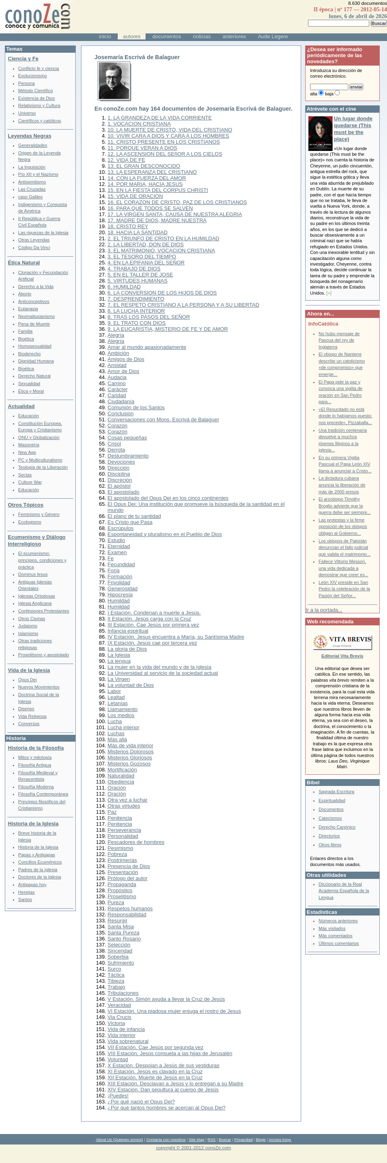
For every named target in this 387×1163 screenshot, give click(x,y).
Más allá (117, 739)
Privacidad (243, 1139)
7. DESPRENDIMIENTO (136, 299)
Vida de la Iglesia (29, 670)
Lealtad (116, 697)
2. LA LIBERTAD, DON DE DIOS (146, 244)
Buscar (225, 1139)
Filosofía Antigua (34, 765)
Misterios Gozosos (129, 764)
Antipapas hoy (32, 884)
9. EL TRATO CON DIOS (137, 323)
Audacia (117, 377)
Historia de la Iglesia (33, 824)
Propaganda (122, 884)
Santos (25, 899)
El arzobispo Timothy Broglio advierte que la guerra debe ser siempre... (344, 506)
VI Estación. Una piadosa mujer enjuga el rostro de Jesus (174, 1011)
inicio (105, 36)
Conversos (29, 723)
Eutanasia (28, 308)
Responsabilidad (127, 914)
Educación (28, 415)
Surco (114, 969)
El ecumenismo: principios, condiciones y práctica (42, 560)
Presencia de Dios (129, 866)
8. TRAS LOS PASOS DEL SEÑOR (149, 317)
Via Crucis (119, 1017)
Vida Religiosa (32, 716)
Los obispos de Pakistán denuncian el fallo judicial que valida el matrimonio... (344, 547)
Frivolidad (119, 582)
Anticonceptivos (33, 301)
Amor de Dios (123, 371)
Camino (117, 383)
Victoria (116, 1023)
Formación (120, 576)
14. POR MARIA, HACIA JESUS (145, 184)
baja (329, 93)
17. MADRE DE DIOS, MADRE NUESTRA (157, 220)
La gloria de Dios (127, 649)
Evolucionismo (32, 75)
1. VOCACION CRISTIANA (139, 124)
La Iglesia (119, 655)
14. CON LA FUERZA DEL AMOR (147, 178)
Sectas (25, 474)
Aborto (24, 293)
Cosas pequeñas (127, 438)
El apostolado (123, 492)
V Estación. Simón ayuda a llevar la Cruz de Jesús (166, 999)
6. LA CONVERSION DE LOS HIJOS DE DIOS (162, 293)
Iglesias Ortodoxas (36, 596)
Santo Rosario (124, 939)
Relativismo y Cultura (39, 105)
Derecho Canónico (337, 827)
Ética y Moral (31, 391)
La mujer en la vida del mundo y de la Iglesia (159, 667)
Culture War (30, 482)
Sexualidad (29, 383)
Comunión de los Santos (136, 407)
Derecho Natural (34, 375)
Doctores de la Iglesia (39, 876)
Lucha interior (123, 727)
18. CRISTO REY (128, 226)
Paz (112, 812)
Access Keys (279, 1139)
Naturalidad (121, 776)
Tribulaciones (123, 993)
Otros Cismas (31, 618)
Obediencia (121, 782)
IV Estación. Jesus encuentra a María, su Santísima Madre (176, 637)
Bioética (26, 338)
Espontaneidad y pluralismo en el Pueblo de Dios (165, 534)
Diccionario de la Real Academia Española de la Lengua (343, 891)
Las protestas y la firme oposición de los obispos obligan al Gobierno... (342, 527)
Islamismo (28, 633)
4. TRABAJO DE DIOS (134, 269)
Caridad (117, 395)
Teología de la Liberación (43, 467)
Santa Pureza (123, 933)
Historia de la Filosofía (36, 748)
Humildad (119, 601)
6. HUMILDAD (124, 287)
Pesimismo (120, 848)
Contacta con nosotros (166, 1139)
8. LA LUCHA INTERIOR (136, 311)
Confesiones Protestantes (43, 610)
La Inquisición (32, 167)
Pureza (116, 902)
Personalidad (123, 836)
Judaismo (27, 625)
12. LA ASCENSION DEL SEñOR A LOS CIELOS (165, 154)
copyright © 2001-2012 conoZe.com (193, 1147)
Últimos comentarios (338, 943)
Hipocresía (120, 595)
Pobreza (117, 854)
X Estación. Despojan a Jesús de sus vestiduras (163, 1065)
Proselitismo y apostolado (43, 654)
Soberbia (118, 957)
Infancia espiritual (128, 631)
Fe (111, 558)
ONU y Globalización (39, 437)
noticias (202, 36)
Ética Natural (24, 263)
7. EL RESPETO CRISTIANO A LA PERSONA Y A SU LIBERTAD (183, 305)
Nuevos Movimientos (39, 687)
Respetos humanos (130, 908)
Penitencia (120, 818)
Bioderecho (29, 353)
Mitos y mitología (35, 757)
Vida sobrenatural (128, 1041)
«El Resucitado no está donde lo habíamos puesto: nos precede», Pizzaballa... (345, 416)
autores (131, 36)
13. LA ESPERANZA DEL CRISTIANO (152, 172)
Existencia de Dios (36, 98)
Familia (25, 331)
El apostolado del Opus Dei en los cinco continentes (168, 498)
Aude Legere (273, 36)
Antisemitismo (32, 181)
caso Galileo (30, 196)
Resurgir (117, 921)
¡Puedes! (118, 1096)
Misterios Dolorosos (131, 752)
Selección (119, 945)
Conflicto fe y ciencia (38, 68)
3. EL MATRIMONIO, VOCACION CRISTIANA (161, 250)
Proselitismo (122, 896)
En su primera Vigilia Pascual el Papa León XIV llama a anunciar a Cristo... (344, 464)
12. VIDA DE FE (126, 160)
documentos (166, 36)
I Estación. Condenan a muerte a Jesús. (154, 613)
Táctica (116, 975)
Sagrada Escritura (336, 791)
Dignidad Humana (36, 361)
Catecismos (330, 818)
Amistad (117, 365)
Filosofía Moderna (36, 786)
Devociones (121, 462)
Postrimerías (122, 860)
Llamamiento (122, 709)
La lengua (119, 661)
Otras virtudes (124, 806)
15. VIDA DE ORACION (135, 196)
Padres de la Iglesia (37, 869)
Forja (114, 570)
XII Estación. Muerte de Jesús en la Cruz (155, 1077)
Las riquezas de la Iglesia (43, 232)
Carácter (118, 389)
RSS (212, 1139)
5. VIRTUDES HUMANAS (138, 281)
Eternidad (119, 546)
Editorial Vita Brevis (342, 656)
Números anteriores (338, 920)
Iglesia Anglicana (35, 603)
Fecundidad (121, 564)
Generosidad (122, 589)
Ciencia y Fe (23, 59)
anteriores (234, 36)
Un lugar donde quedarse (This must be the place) (353, 128)
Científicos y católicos (39, 120)
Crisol (114, 444)
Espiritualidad (331, 800)
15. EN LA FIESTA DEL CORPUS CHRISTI (158, 190)
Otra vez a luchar (128, 800)
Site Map (196, 1139)
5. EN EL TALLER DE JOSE (140, 275)
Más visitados (331, 928)
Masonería (28, 444)
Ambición (118, 353)
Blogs (261, 1139)
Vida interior (121, 1035)
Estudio (116, 540)
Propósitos (120, 890)
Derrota (116, 450)
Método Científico (35, 90)
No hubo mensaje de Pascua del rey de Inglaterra (339, 340)
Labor (114, 691)
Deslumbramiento (128, 456)
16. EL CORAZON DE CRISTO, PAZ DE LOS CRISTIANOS (177, 202)
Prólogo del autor (128, 878)
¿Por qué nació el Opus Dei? (141, 1102)
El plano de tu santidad (134, 516)
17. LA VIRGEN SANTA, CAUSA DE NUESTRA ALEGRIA (175, 214)
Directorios (329, 835)
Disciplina (119, 474)
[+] (329, 293)
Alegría (116, 335)
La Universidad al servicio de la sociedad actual (163, 673)
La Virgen (119, 679)
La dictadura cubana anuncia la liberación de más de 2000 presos (341, 485)
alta (313, 93)
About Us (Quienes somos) (119, 1139)
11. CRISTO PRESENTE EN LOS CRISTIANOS (164, 142)
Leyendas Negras (30, 136)
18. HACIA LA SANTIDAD (138, 232)
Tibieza (116, 981)
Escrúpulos (120, 528)
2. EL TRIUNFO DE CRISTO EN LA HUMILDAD (163, 238)
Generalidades (32, 145)
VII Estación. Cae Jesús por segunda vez (156, 1047)
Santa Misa (121, 927)
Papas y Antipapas (36, 854)
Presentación (123, 872)
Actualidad (21, 406)
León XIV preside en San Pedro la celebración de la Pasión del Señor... (344, 589)
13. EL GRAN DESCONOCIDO (144, 166)
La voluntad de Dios (131, 685)
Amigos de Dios (126, 359)
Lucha (115, 721)
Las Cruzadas (32, 189)
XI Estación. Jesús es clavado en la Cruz (155, 1071)
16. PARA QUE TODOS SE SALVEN (150, 208)
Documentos (330, 809)
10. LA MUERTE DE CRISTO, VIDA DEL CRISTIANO (170, 130)
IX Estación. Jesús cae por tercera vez (152, 643)
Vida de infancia (126, 1029)
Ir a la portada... (324, 610)
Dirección (118, 468)
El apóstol (119, 486)
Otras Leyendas (34, 239)
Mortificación (122, 770)
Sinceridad (120, 951)
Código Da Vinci (34, 247)
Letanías (118, 703)
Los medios (121, 715)
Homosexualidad (34, 346)
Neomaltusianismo (36, 316)
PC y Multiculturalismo (40, 460)
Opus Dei (27, 679)
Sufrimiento (121, 963)
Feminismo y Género (39, 514)
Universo (27, 113)
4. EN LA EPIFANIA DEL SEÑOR (146, 263)
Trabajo (116, 987)
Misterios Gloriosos (130, 758)
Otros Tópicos (26, 505)
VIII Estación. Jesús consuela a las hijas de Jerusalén (170, 1053)
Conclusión (120, 413)
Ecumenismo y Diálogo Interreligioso (37, 540)
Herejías (26, 892)
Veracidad (119, 1005)
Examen (117, 552)
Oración (117, 788)
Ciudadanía (121, 401)
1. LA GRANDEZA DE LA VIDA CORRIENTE (160, 118)
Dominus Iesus (33, 574)
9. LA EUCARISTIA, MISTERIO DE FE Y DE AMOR (168, 329)
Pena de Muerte (34, 324)
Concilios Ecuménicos (40, 862)
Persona (26, 83)
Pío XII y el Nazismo (38, 174)
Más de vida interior (130, 745)
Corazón (117, 426)
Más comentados (335, 935)
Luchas (116, 733)
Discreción (120, 480)
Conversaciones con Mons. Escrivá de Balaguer (163, 420)
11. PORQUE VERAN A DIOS (142, 148)
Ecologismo (29, 522)
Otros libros (329, 844)
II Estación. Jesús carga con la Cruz (149, 619)
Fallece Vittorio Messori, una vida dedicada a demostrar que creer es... (343, 568)
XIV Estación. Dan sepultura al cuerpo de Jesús (163, 1090)
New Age (27, 452)
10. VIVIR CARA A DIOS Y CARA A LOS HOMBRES (168, 136)
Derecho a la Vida (36, 286)
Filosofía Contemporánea (43, 794)
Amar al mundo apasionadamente (147, 347)
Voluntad (118, 1059)
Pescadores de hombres (136, 842)
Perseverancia (124, 830)
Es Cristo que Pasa (130, 522)
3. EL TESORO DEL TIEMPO (142, 257)
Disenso (26, 708)
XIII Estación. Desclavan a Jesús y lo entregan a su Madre (175, 1084)
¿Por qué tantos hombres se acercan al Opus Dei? (167, 1108)
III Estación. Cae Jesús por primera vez (153, 625)
